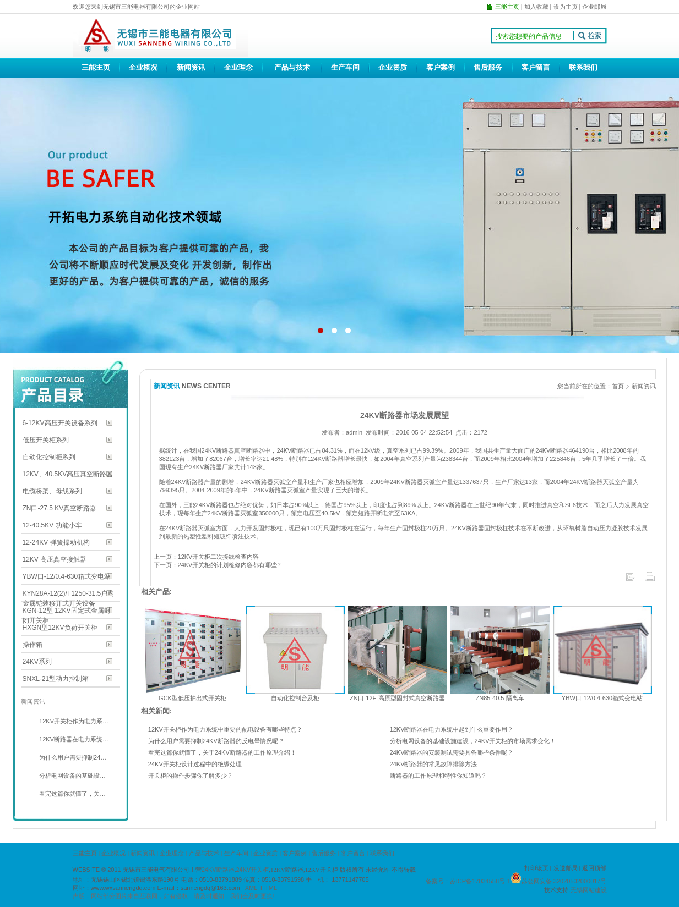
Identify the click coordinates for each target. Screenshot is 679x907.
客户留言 (536, 67)
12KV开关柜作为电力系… (72, 721)
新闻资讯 (191, 67)
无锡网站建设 (589, 890)
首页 (618, 386)
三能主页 (96, 67)
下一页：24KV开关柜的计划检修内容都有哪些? (217, 565)
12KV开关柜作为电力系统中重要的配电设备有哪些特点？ (225, 729)
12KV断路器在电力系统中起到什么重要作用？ (452, 729)
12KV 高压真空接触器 (55, 559)
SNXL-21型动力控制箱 (56, 679)
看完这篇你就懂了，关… (71, 793)
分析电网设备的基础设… (71, 775)
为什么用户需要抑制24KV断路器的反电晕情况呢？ (216, 741)
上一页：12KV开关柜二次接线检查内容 (206, 556)
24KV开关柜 (252, 869)
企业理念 (238, 67)
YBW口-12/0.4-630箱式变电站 (67, 576)
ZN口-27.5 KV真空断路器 (60, 508)
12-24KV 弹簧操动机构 (56, 542)
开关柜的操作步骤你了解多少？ (190, 775)
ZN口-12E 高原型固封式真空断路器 (397, 698)
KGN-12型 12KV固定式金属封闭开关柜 (67, 611)
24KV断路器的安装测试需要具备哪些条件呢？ (452, 752)
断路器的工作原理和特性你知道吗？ (438, 775)
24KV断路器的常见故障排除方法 (433, 764)
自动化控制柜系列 (49, 457)
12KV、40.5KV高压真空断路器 (68, 474)
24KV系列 (37, 662)
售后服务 (488, 67)
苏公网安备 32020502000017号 (564, 881)
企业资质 (392, 67)
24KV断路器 (292, 450)
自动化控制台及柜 (295, 698)
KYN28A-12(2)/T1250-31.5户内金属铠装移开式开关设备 (69, 594)
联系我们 (583, 67)
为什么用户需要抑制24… (71, 757)
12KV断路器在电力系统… (72, 739)
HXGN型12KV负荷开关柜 (60, 627)
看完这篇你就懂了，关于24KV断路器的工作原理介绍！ (222, 752)
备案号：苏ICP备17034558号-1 (468, 881)
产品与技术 (292, 67)
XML (251, 887)
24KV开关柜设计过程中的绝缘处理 (195, 764)
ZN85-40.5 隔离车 (499, 698)
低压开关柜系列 (46, 440)
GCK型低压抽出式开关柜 (192, 698)
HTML (268, 887)
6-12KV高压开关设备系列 (60, 423)
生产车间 (345, 67)
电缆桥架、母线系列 (52, 491)
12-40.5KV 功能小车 (52, 525)
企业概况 (143, 67)
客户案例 (440, 67)
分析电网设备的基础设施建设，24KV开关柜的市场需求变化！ (473, 741)
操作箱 (32, 644)
